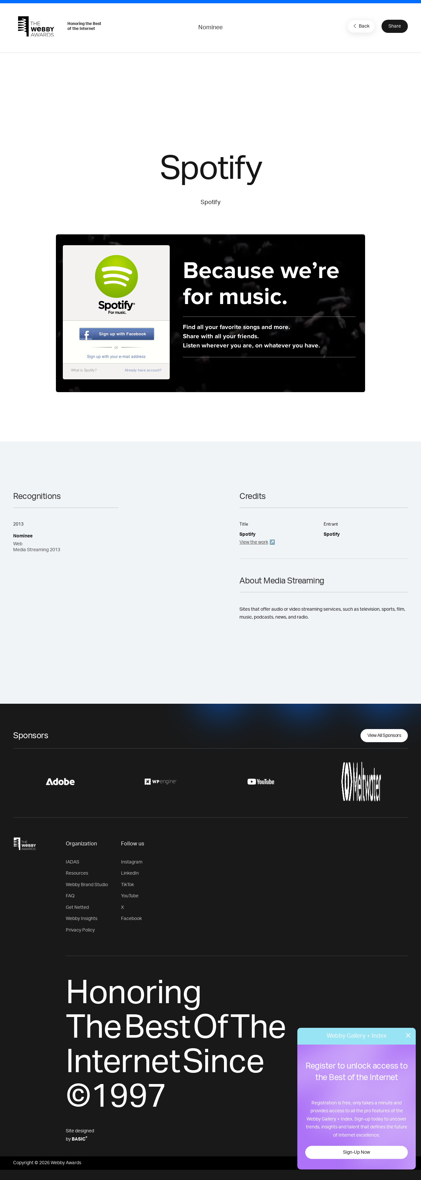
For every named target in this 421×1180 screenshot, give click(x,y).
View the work (253, 542)
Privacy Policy (80, 930)
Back (360, 26)
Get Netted (77, 907)
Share (394, 26)
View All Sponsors (384, 735)
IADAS (72, 862)
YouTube (129, 896)
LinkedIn (130, 873)
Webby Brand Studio (87, 885)
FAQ (70, 896)
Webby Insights (81, 918)
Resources (77, 873)
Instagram (131, 862)
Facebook (131, 918)
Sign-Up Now (356, 1152)
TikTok (127, 885)
